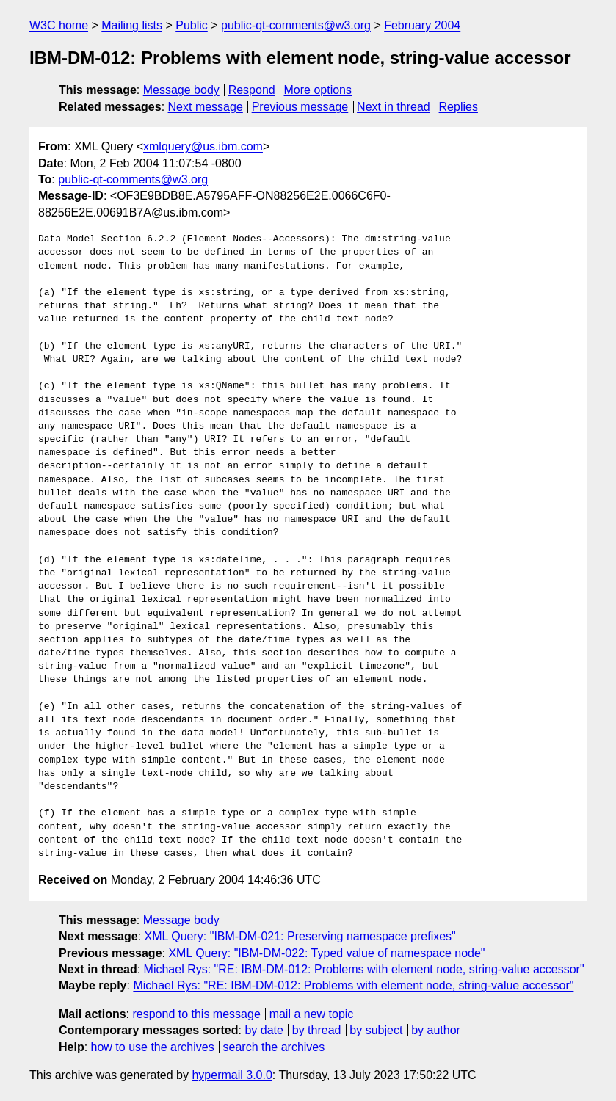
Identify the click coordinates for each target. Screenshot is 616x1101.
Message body (181, 90)
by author (435, 1030)
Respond (251, 90)
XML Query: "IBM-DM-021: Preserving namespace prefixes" (300, 936)
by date (263, 1030)
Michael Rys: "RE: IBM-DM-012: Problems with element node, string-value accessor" (364, 969)
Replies (458, 107)
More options (318, 90)
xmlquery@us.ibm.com (203, 146)
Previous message (300, 107)
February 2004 (422, 25)
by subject (375, 1030)
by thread (316, 1030)
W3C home (58, 25)
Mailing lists (131, 25)
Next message (205, 107)
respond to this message (196, 1014)
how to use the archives (152, 1047)
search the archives (274, 1047)
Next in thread (393, 107)
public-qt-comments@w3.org (296, 25)
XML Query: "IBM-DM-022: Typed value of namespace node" (326, 953)
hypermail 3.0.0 (232, 1075)
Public (191, 25)
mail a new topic (311, 1014)
